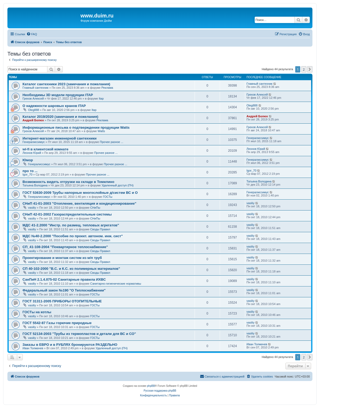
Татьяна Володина (35, 185)
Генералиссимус (34, 142)
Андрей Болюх (33, 120)
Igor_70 (27, 174)
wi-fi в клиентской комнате (45, 149)
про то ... (30, 171)
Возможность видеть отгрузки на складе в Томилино (68, 182)
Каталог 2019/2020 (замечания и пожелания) (60, 117)
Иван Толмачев (33, 348)
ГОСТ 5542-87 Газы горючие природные (57, 323)
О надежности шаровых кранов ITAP (54, 106)
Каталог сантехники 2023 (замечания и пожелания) (66, 84)
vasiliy (32, 207)
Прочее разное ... (111, 142)
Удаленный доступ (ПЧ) (118, 185)
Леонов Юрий (32, 152)
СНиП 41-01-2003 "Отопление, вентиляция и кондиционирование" (79, 203)
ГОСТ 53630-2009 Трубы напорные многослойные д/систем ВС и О (80, 193)
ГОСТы (108, 196)
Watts (101, 131)
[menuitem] (31, 34)
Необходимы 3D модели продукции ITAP (58, 95)
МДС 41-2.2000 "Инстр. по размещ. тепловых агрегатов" (71, 225)
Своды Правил (100, 229)
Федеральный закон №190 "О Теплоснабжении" (64, 290)
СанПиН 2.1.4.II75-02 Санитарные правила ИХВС (64, 279)
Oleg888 (33, 109)
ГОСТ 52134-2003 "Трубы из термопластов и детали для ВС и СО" (79, 334)
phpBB (151, 385)
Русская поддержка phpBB (160, 390)
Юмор (28, 160)
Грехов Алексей (33, 98)
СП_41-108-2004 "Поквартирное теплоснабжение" (65, 247)
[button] (309, 69)
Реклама (107, 87)
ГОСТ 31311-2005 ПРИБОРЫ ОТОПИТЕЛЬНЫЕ (62, 301)
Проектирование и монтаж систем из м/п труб (62, 258)
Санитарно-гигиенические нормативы (115, 283)
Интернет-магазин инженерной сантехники (60, 138)
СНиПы (95, 207)
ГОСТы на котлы (37, 312)
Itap (101, 98)
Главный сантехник (35, 87)
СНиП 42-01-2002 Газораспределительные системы (67, 214)
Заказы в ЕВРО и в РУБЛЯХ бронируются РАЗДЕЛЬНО (70, 345)
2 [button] (304, 69)
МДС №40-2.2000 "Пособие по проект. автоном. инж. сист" (73, 236)
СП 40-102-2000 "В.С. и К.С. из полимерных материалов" (71, 269)
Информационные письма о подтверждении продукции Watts (76, 127)
